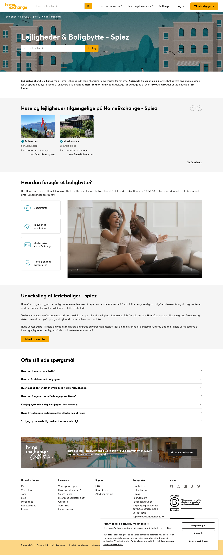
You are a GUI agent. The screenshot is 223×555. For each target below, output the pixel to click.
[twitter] (199, 486)
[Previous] (192, 108)
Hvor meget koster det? (140, 6)
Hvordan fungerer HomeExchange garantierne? (111, 396)
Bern (35, 16)
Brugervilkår (27, 545)
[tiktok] (192, 486)
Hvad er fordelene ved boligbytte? (111, 379)
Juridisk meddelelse (78, 545)
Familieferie (139, 486)
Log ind (181, 6)
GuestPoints (65, 493)
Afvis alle (198, 533)
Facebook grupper (143, 501)
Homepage (10, 16)
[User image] (50, 133)
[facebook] (171, 486)
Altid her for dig (104, 493)
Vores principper (67, 486)
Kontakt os (101, 490)
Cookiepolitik (58, 545)
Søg (92, 48)
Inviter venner (66, 509)
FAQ (97, 486)
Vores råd (63, 505)
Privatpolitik (42, 545)
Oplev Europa (140, 490)
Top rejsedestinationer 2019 (148, 516)
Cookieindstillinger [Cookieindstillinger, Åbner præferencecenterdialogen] (198, 540)
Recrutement (140, 497)
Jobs (23, 493)
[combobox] (60, 6)
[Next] (199, 108)
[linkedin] (185, 486)
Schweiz (24, 16)
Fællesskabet (28, 505)
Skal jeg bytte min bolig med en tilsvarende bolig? (111, 421)
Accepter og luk (198, 525)
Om (23, 486)
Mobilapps (27, 501)
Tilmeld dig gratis (204, 6)
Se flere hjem (194, 162)
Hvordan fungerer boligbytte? (111, 371)
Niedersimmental (51, 16)
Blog (23, 497)
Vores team (27, 490)
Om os (136, 493)
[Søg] (88, 6)
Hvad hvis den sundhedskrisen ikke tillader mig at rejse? (111, 412)
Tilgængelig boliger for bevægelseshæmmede (145, 507)
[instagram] (178, 486)
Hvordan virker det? (110, 6)
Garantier (63, 501)
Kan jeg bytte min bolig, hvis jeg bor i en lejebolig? (111, 404)
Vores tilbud (139, 512)
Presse (24, 509)
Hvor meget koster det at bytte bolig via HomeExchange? (111, 387)
